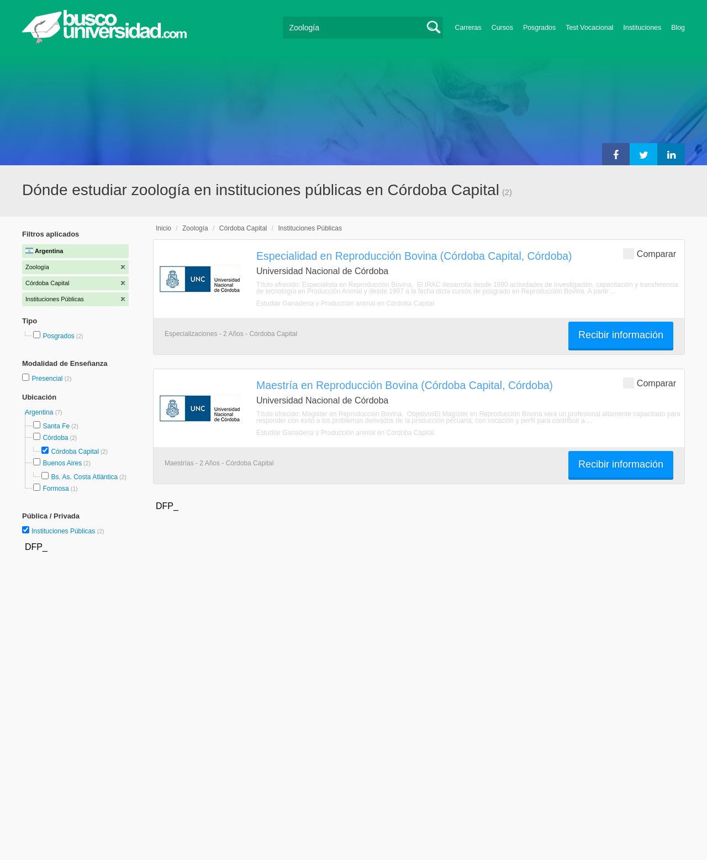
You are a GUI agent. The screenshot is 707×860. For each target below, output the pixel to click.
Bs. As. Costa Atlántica (84, 477)
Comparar (649, 253)
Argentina (40, 412)
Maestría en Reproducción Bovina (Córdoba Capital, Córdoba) (404, 385)
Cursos (502, 27)
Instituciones (642, 27)
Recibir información (620, 334)
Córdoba (55, 438)
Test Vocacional (589, 27)
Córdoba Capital (75, 451)
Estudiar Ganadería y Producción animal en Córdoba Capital (345, 303)
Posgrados (539, 27)
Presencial (47, 378)
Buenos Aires (62, 463)
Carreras (468, 27)
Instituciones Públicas (67, 531)
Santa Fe (56, 426)
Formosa (55, 488)
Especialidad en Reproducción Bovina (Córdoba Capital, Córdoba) (414, 256)
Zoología (195, 228)
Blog (678, 27)
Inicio (163, 228)
